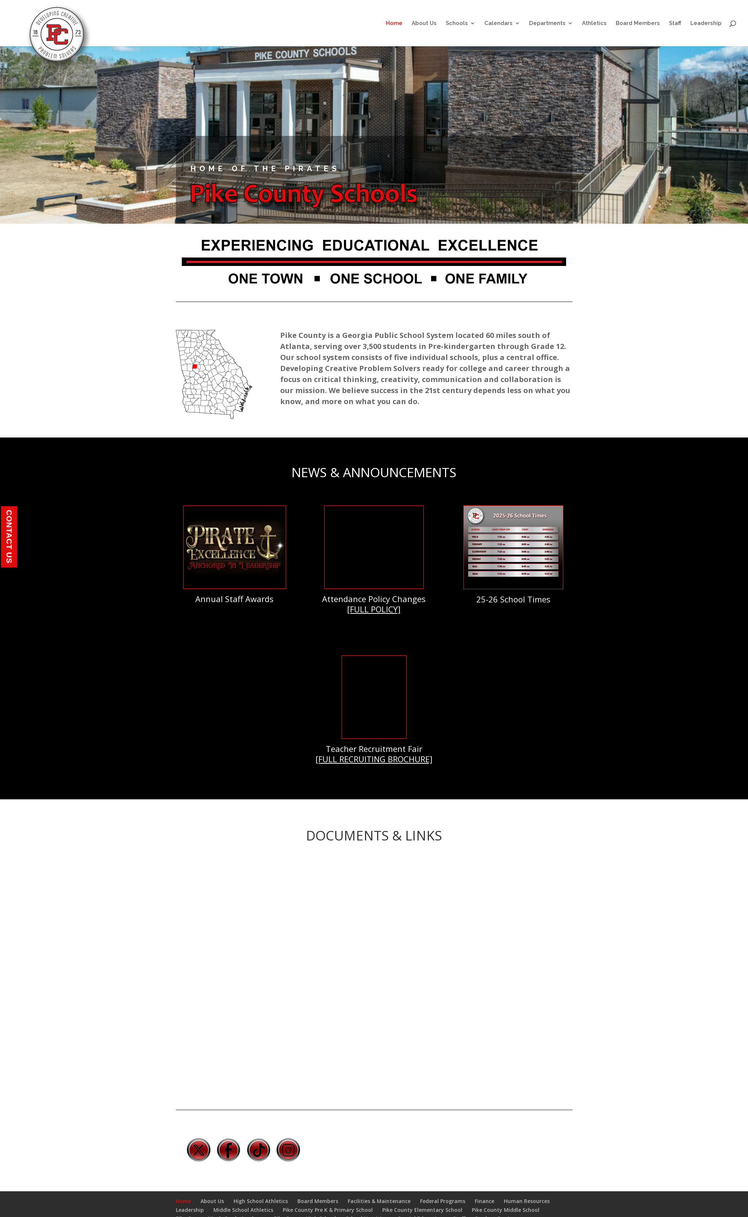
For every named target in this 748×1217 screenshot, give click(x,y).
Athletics (594, 23)
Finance (484, 1201)
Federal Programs (442, 1201)
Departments (547, 23)
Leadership (706, 23)
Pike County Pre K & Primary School (328, 1209)
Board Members (638, 23)
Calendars (498, 23)
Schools (457, 23)
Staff (675, 23)
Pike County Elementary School (422, 1209)
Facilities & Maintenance (379, 1201)
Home (394, 23)
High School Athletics (261, 1201)
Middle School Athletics (243, 1209)
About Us (424, 23)
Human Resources (527, 1201)
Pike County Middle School (505, 1209)
